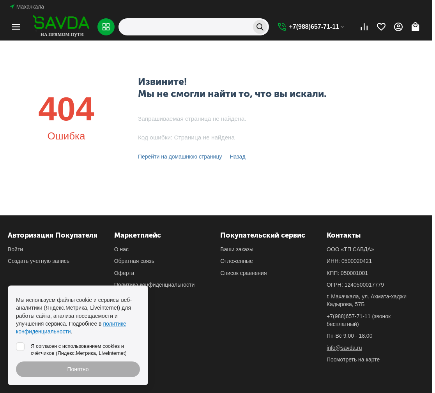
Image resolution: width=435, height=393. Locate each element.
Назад (237, 156)
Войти (15, 249)
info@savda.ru (344, 348)
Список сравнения (243, 273)
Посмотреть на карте (353, 359)
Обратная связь (134, 261)
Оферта (124, 273)
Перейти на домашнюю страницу (180, 156)
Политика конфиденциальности (154, 285)
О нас (121, 249)
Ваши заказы (236, 249)
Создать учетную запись (38, 261)
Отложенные (236, 261)
